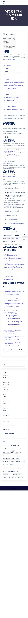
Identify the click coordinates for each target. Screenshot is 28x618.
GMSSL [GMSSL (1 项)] (17, 450)
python (4, 405)
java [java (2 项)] (20, 453)
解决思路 (5, 41)
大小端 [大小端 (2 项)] (20, 476)
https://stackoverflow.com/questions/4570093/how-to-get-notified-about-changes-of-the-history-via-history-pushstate (14, 353)
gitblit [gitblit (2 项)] (13, 450)
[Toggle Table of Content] (14, 39)
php (4, 388)
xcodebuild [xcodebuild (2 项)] (5, 476)
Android (4, 393)
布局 (4, 412)
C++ (4, 379)
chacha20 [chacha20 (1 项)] (8, 447)
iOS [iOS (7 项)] (12, 454)
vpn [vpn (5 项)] (16, 469)
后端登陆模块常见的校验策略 (8, 434)
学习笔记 (4, 391)
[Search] (24, 366)
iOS (4, 400)
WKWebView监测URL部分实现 (10, 46)
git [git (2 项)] (9, 450)
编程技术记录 (5, 1)
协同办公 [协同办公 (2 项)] (15, 476)
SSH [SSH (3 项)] (23, 462)
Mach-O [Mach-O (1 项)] (15, 457)
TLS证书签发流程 (6, 430)
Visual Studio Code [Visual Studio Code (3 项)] (8, 469)
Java (4, 381)
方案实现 (5, 45)
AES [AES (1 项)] (4, 447)
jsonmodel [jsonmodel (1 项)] (10, 457)
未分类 (4, 414)
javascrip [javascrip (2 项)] (5, 457)
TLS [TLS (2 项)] (7, 466)
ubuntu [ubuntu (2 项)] (11, 466)
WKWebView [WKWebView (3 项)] (11, 473)
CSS (4, 398)
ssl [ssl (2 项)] (3, 466)
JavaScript (5, 402)
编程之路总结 (5, 416)
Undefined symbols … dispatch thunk (10, 426)
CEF (4, 395)
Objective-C (5, 386)
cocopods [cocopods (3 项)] (13, 447)
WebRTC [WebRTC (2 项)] (21, 469)
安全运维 (5, 409)
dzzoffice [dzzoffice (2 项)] (5, 450)
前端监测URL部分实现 (9, 47)
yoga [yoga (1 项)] (10, 476)
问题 (4, 40)
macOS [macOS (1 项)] (19, 457)
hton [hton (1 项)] (21, 450)
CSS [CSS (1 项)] (18, 447)
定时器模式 (7, 42)
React (4, 407)
